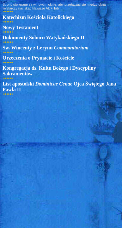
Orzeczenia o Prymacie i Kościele (38, 57)
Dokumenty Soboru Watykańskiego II (43, 37)
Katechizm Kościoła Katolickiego (38, 17)
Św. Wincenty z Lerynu (45, 47)
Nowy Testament (20, 27)
